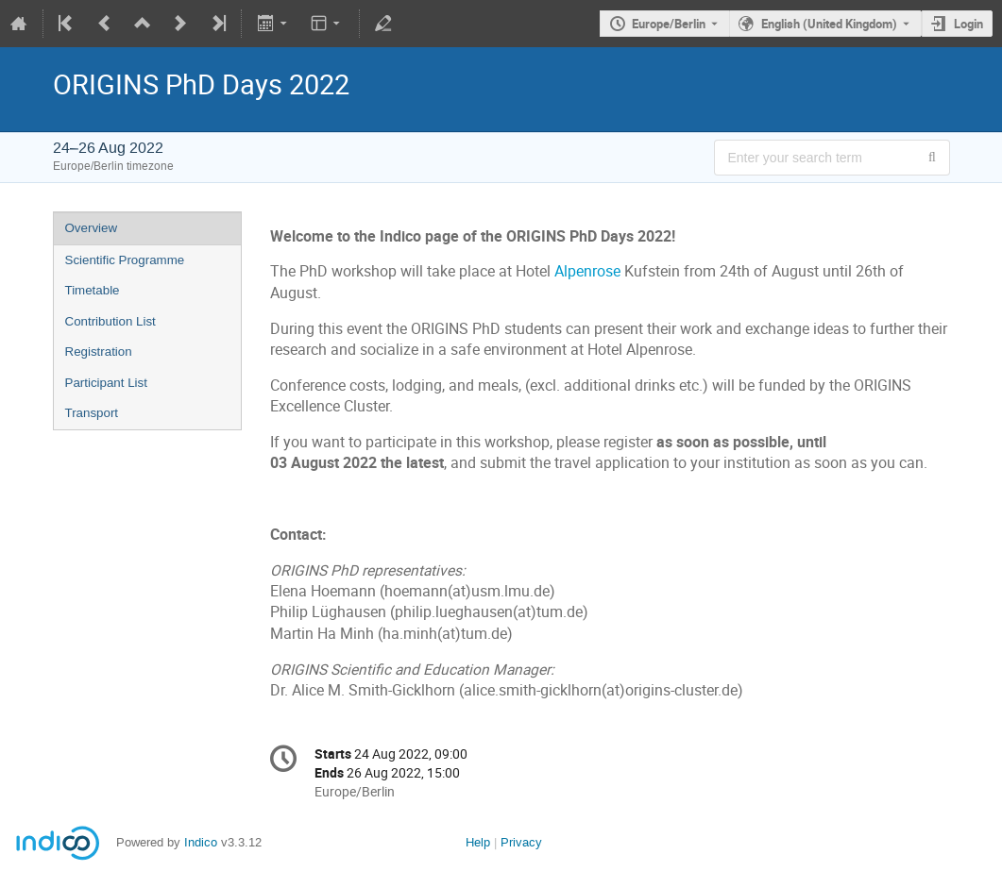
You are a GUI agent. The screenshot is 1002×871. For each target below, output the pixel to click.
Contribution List (110, 321)
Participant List (106, 383)
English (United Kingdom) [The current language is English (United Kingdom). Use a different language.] (829, 23)
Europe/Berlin (668, 23)
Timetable (92, 290)
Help (478, 842)
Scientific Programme (125, 260)
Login (968, 23)
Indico (200, 842)
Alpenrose (587, 271)
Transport (92, 413)
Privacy (521, 842)
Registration (98, 351)
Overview (91, 228)
